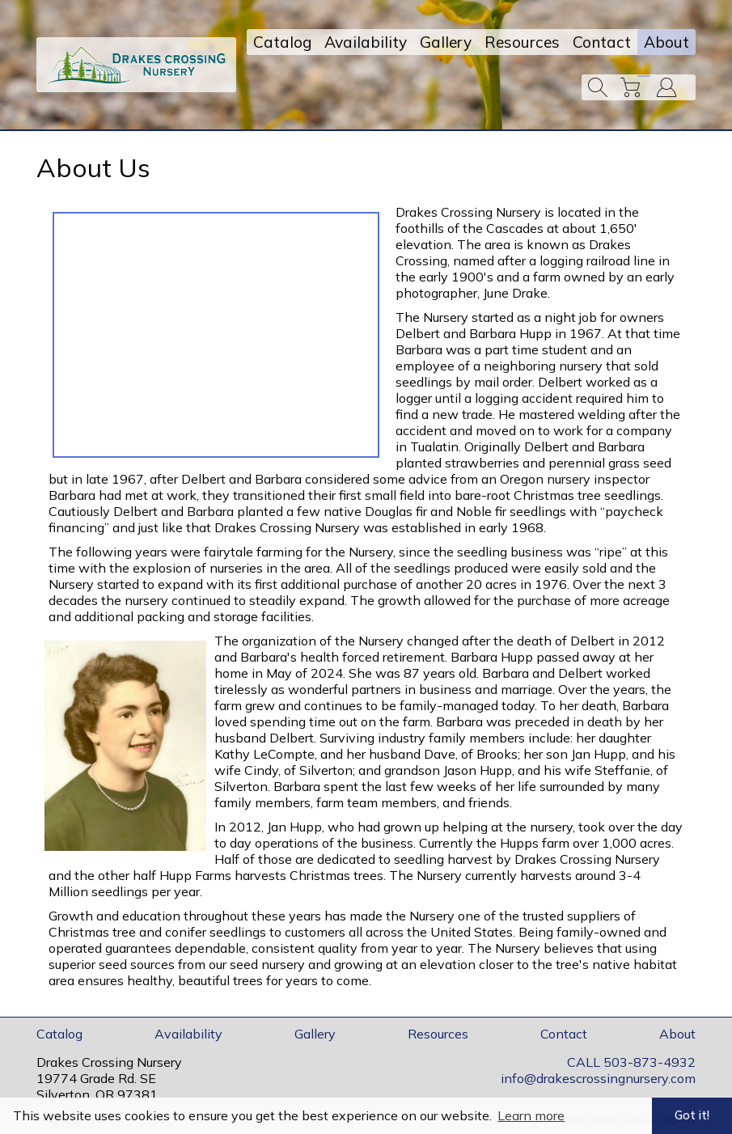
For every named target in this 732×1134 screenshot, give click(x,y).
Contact (602, 42)
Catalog (282, 42)
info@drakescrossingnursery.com (598, 1078)
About (666, 42)
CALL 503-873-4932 (631, 1062)
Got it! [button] (692, 1115)
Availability (365, 42)
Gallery (446, 42)
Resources (522, 42)
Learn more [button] (531, 1115)
